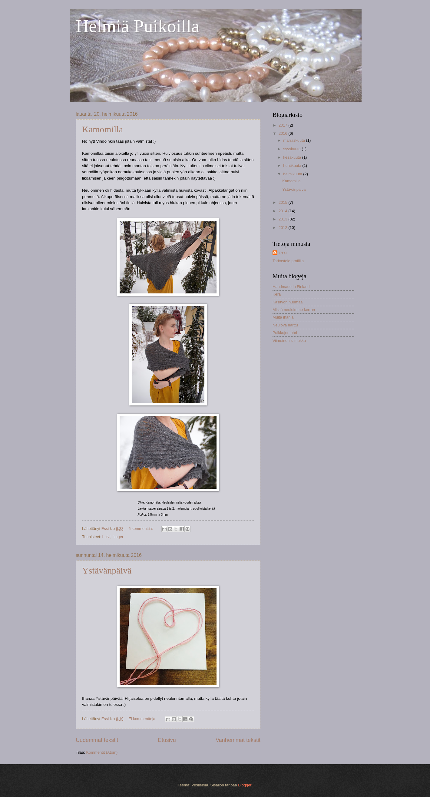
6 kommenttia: (141, 528)
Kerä (277, 294)
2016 (283, 133)
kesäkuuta (292, 157)
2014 (283, 211)
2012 (283, 227)
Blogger (244, 785)
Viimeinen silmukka (289, 340)
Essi (283, 253)
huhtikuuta (292, 165)
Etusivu (167, 740)
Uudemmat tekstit (97, 740)
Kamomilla (102, 129)
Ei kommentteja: (142, 718)
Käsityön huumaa (288, 302)
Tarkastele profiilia (288, 261)
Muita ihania (283, 317)
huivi (106, 536)
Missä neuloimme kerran (294, 309)
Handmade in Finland (291, 286)
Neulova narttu (285, 325)
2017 (283, 125)
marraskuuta (294, 140)
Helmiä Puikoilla (137, 26)
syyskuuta (292, 149)
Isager (117, 536)
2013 (283, 219)
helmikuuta (293, 174)
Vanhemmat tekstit (238, 740)
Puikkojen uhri (285, 332)
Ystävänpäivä (106, 570)
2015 (283, 202)
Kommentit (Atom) (102, 752)
